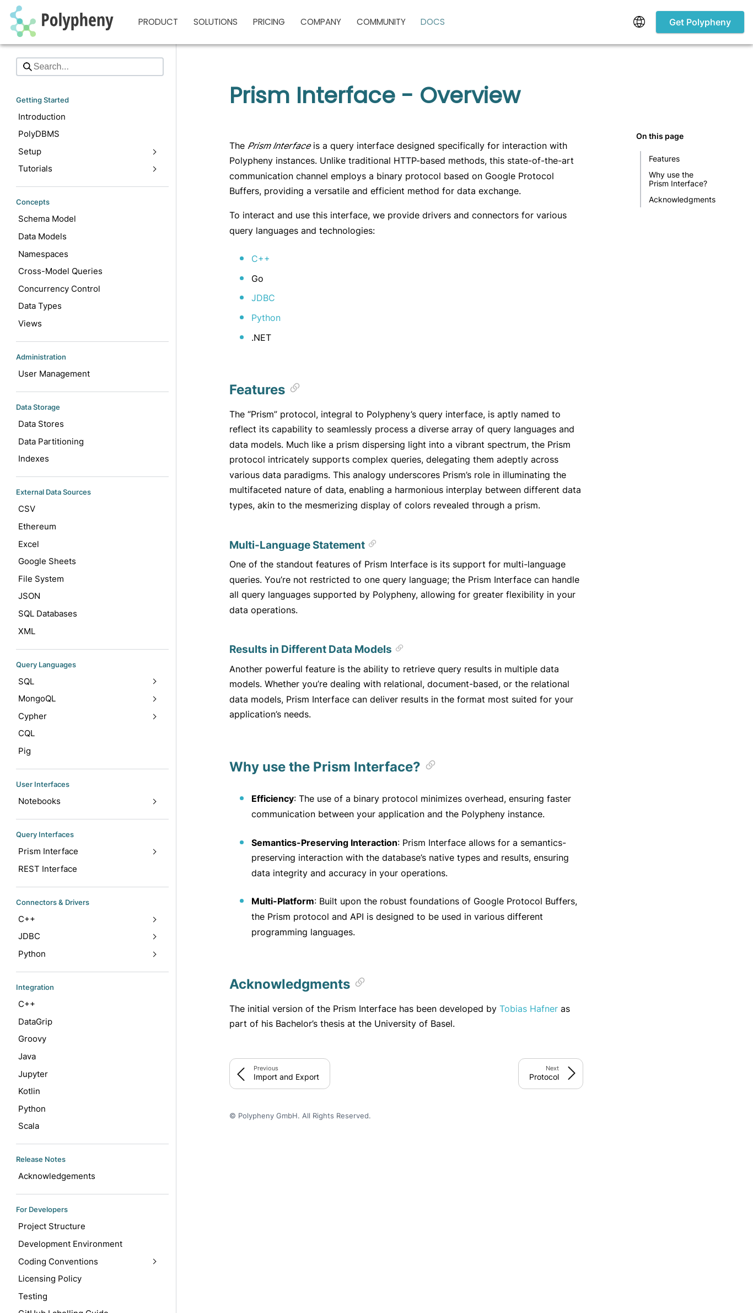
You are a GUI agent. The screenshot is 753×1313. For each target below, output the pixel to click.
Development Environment (70, 1244)
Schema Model (47, 218)
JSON (29, 596)
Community (381, 22)
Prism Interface (87, 851)
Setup (87, 151)
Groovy (32, 1038)
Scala (28, 1126)
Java (27, 1056)
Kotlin (29, 1091)
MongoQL (87, 698)
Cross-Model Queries (60, 271)
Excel (28, 544)
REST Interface (47, 869)
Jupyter (33, 1074)
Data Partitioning (51, 441)
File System (41, 579)
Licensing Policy (50, 1278)
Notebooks (87, 801)
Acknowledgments (682, 199)
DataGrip (35, 1021)
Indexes (33, 458)
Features (664, 158)
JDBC (87, 936)
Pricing (269, 22)
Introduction (42, 116)
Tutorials (87, 168)
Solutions (215, 22)
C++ (87, 919)
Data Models (42, 236)
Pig (24, 751)
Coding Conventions (87, 1261)
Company (320, 22)
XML (26, 631)
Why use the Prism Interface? (678, 179)
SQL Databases (47, 613)
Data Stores (41, 424)
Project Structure (51, 1226)
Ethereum (37, 526)
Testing (32, 1296)
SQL (87, 681)
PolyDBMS (39, 133)
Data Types (40, 306)
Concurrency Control (59, 288)
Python (87, 953)
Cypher (87, 716)
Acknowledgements (56, 1176)
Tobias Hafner (528, 1008)
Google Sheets (47, 561)
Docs (433, 22)
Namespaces (43, 254)
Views (30, 323)
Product (158, 22)
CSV (26, 508)
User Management (54, 373)
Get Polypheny (700, 22)
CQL (26, 733)
